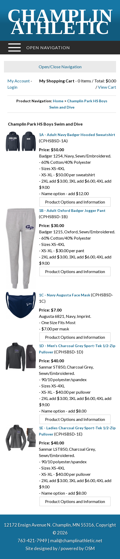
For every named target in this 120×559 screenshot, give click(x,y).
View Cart (107, 86)
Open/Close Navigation (60, 66)
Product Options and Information (75, 201)
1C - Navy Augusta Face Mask (64, 295)
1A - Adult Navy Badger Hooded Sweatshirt (77, 134)
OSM (90, 548)
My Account (18, 80)
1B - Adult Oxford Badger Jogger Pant (72, 210)
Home (58, 101)
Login (12, 86)
